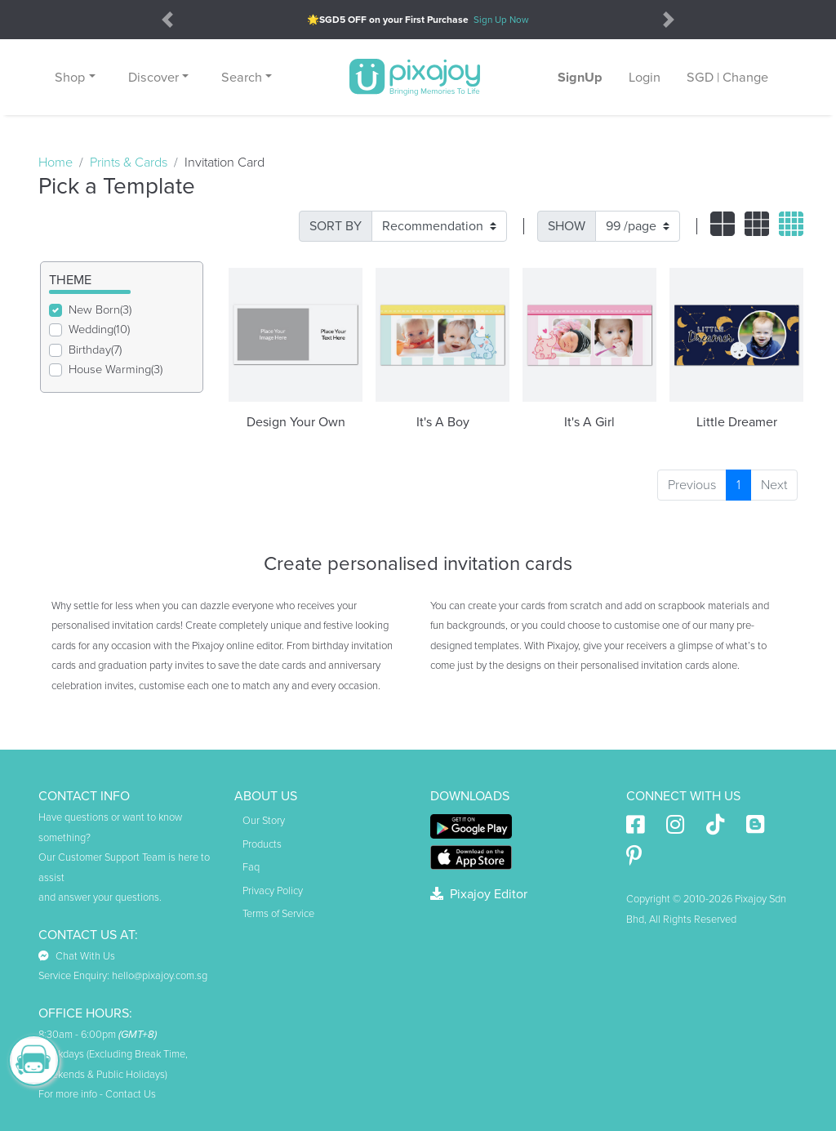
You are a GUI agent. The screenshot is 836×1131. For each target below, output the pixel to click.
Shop (70, 77)
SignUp (580, 77)
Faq (251, 867)
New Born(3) (100, 310)
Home (55, 162)
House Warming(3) (115, 369)
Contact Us (130, 1094)
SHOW (566, 226)
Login (644, 77)
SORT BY (335, 226)
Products (262, 844)
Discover (153, 77)
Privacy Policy (272, 890)
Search (241, 77)
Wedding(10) (99, 329)
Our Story (263, 820)
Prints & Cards (128, 162)
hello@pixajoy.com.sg (159, 975)
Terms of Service (278, 913)
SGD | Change (727, 77)
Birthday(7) (95, 350)
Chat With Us (76, 956)
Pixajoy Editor (478, 894)
